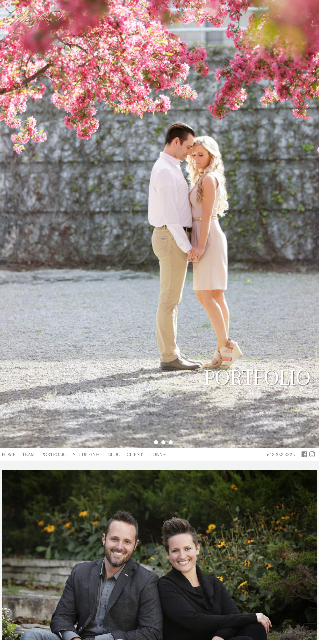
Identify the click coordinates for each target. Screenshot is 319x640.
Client (135, 454)
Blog (114, 454)
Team (28, 454)
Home (9, 454)
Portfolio (53, 454)
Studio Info (87, 454)
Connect (160, 454)
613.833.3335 (281, 454)
